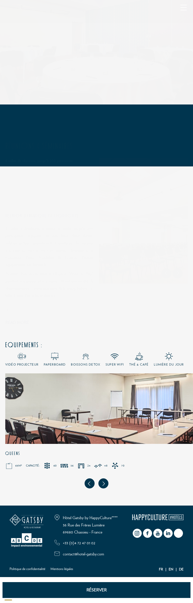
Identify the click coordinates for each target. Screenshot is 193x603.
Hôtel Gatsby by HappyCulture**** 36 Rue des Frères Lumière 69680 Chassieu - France (90, 525)
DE (181, 569)
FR (161, 569)
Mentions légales (62, 569)
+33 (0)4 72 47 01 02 (79, 543)
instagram (137, 533)
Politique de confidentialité (27, 569)
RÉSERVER (96, 590)
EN (171, 569)
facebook (147, 533)
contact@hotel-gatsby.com (83, 554)
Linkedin (168, 533)
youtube (157, 533)
